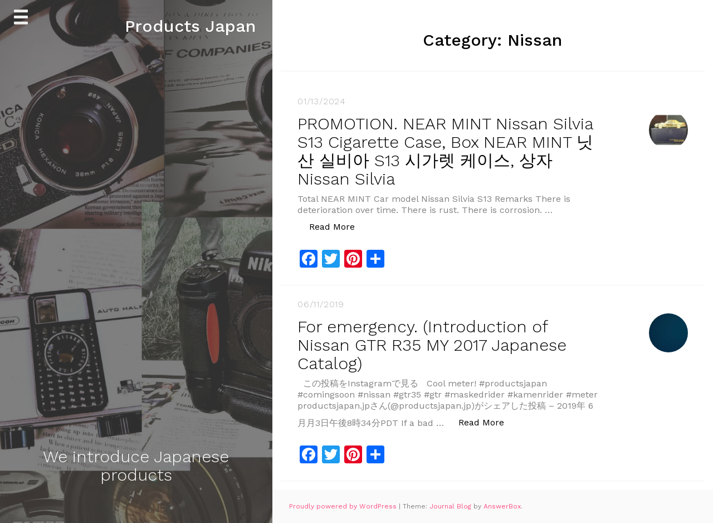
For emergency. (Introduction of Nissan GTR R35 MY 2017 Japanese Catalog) (432, 345)
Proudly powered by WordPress (344, 506)
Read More (338, 226)
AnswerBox (502, 506)
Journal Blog (451, 506)
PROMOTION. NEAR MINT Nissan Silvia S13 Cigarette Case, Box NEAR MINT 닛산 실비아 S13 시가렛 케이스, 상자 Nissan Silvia (445, 151)
